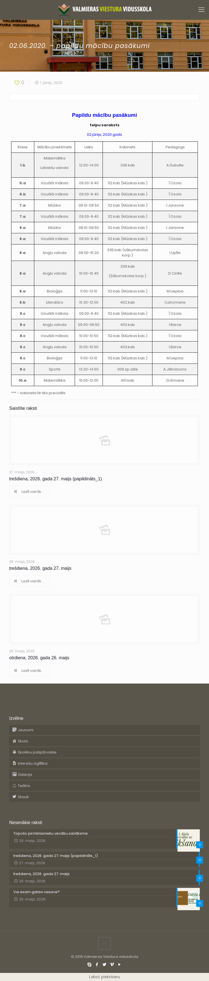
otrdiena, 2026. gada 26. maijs (39, 657)
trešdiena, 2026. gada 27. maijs (40, 568)
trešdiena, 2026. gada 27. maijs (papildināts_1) (55, 478)
